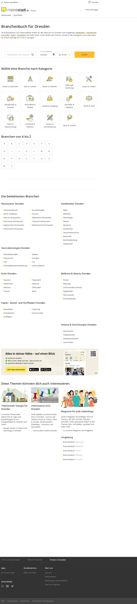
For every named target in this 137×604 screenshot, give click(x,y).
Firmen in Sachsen (34, 560)
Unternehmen (50, 576)
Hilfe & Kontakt (30, 572)
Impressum (24, 601)
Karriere (48, 572)
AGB (3, 601)
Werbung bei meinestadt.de (56, 580)
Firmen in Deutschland (10, 560)
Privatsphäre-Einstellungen (43, 601)
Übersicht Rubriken (52, 584)
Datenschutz (12, 601)
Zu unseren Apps (8, 572)
